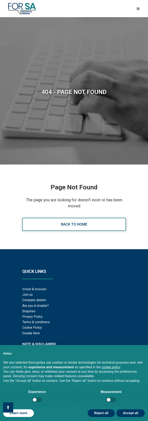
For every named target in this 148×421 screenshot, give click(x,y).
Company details (34, 300)
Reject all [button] (101, 413)
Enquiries (28, 311)
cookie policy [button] (111, 367)
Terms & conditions (36, 322)
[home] (21, 9)
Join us (27, 294)
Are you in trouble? (35, 306)
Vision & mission (34, 289)
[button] (138, 9)
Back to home (74, 224)
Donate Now (31, 333)
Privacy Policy (32, 317)
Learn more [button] (18, 413)
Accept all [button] (130, 413)
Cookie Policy (32, 327)
